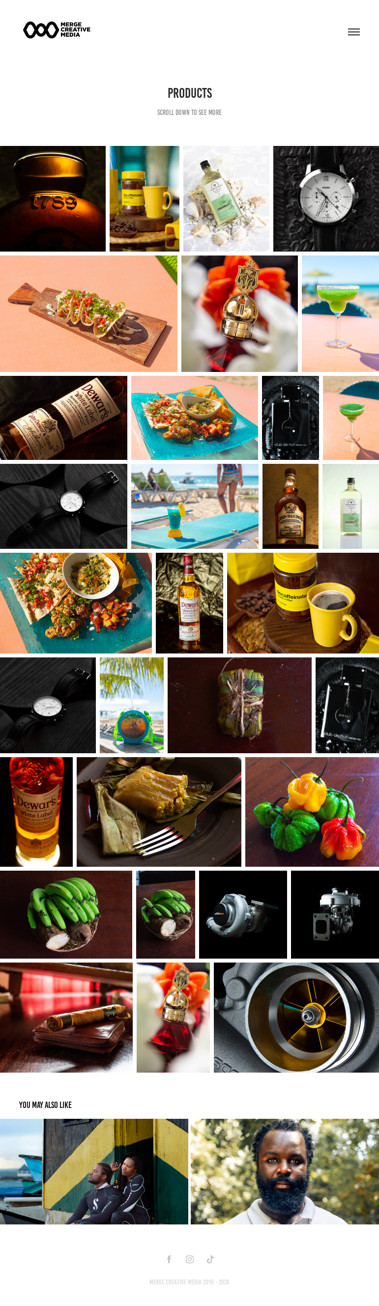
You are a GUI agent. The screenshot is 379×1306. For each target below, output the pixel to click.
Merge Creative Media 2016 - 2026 (189, 1282)
